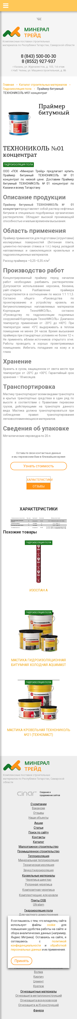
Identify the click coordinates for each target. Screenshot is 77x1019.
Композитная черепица (38, 889)
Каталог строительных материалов (43, 84)
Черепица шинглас (38, 879)
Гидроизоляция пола (17, 88)
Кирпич (38, 976)
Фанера (38, 1010)
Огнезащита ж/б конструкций (38, 1005)
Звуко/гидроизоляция (38, 870)
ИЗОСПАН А (38, 590)
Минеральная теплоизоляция (38, 860)
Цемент (38, 981)
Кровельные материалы (38, 875)
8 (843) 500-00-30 (38, 56)
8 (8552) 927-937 (38, 61)
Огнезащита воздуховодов (38, 1000)
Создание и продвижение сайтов (50, 793)
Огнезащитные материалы (38, 991)
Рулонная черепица (38, 884)
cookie (51, 925)
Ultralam (38, 904)
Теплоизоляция (38, 856)
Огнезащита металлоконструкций (38, 995)
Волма (38, 972)
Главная (8, 84)
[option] (19, 124)
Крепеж (38, 986)
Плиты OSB (38, 900)
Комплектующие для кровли (38, 895)
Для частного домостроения (38, 914)
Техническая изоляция (38, 865)
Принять (21, 961)
